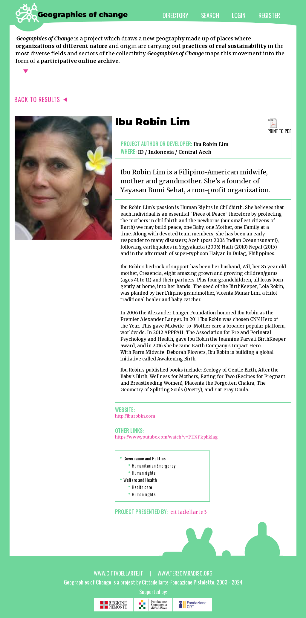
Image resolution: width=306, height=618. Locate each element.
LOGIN (239, 15)
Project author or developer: (156, 143)
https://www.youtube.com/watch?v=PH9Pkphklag (166, 437)
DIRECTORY (175, 15)
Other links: (129, 430)
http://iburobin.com (135, 416)
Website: (125, 409)
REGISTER (269, 15)
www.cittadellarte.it (118, 573)
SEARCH (210, 15)
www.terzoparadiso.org (184, 573)
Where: (129, 151)
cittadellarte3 (188, 512)
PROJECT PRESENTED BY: (141, 511)
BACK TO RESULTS (40, 99)
